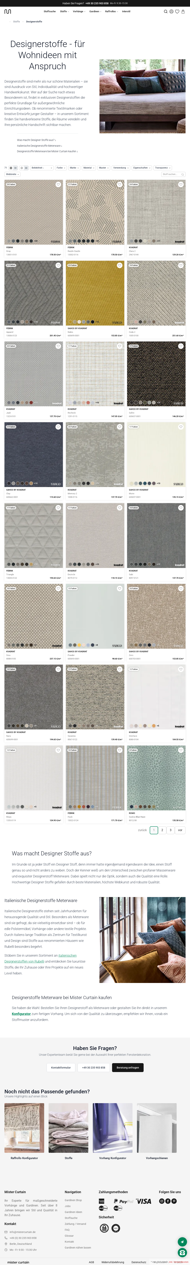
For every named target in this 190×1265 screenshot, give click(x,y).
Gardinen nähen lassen (78, 1247)
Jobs (68, 1206)
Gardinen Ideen (73, 1212)
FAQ (67, 1229)
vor (180, 830)
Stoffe (63, 11)
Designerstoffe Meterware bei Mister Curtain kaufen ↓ (47, 151)
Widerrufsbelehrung (112, 1262)
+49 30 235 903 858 (97, 3)
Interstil (126, 11)
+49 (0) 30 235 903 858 (23, 1237)
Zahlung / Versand (75, 1223)
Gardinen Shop (73, 1200)
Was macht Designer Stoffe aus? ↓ (36, 140)
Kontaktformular (61, 1067)
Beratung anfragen (128, 1067)
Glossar (69, 1235)
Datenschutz (139, 1262)
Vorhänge (78, 11)
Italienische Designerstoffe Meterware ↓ (39, 145)
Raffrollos (110, 11)
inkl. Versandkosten (179, 1262)
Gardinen (94, 11)
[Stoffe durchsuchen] (170, 174)
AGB (91, 1262)
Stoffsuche (50, 11)
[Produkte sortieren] (42, 167)
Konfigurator (21, 1014)
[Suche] (165, 11)
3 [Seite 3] (170, 830)
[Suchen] (183, 174)
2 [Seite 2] (162, 830)
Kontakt (69, 1241)
